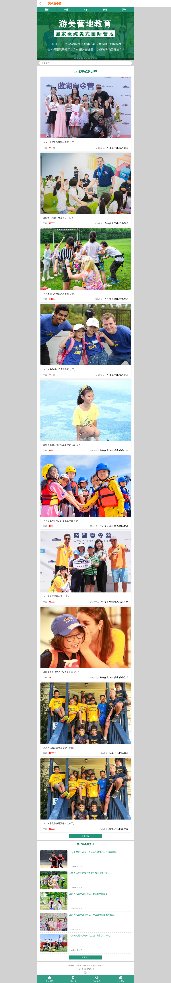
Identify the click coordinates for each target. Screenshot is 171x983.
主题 (66, 9)
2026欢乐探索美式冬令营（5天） (58, 218)
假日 (105, 9)
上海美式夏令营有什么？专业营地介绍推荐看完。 (92, 915)
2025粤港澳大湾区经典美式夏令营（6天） (63, 445)
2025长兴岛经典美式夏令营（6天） (59, 369)
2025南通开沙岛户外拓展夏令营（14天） (62, 672)
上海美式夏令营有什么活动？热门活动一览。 (90, 935)
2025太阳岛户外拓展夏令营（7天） (59, 293)
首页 (47, 9)
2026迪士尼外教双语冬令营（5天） (59, 142)
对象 (85, 9)
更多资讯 (85, 957)
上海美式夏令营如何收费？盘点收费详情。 (89, 873)
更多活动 (85, 836)
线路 (124, 9)
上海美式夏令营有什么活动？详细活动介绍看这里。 (93, 852)
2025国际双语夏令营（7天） (56, 596)
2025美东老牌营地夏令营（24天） (59, 748)
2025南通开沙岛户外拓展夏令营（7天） (62, 521)
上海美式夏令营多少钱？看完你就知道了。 (89, 894)
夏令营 (46, 63)
